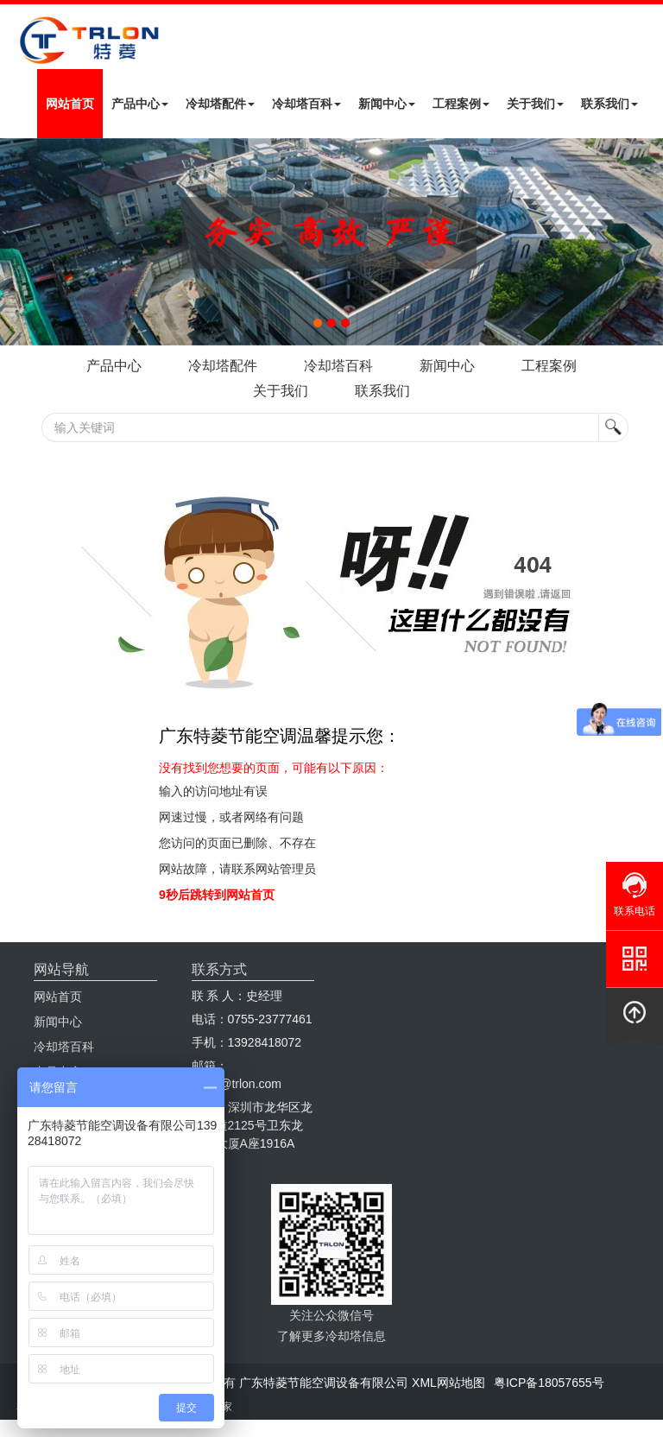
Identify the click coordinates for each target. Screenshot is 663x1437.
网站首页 (70, 104)
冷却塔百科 (306, 104)
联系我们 (609, 104)
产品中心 (139, 104)
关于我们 (535, 104)
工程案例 (461, 104)
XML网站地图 (448, 1383)
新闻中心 (386, 104)
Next (17, 242)
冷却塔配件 (220, 104)
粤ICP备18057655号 (549, 1383)
